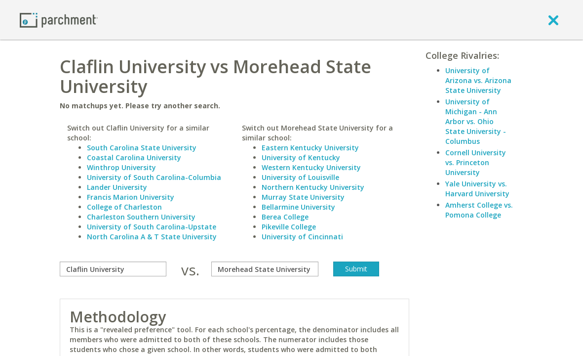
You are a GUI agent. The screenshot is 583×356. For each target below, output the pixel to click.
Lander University (117, 187)
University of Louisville (300, 177)
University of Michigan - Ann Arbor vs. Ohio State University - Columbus (475, 121)
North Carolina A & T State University (152, 236)
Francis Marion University (130, 197)
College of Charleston (124, 207)
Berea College (285, 217)
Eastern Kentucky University (310, 147)
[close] (553, 20)
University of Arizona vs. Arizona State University (478, 80)
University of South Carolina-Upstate (151, 226)
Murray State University (303, 197)
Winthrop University (121, 167)
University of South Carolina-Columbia (154, 177)
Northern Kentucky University (313, 187)
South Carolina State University (141, 147)
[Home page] (59, 19)
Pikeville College (289, 226)
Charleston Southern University (141, 217)
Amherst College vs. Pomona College (479, 210)
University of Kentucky (301, 157)
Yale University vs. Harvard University (477, 188)
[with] (264, 269)
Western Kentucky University (311, 167)
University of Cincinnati (302, 236)
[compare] (113, 269)
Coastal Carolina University (134, 157)
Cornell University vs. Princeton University (475, 162)
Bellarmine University (298, 207)
